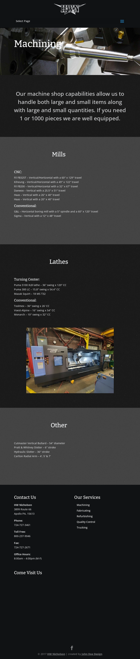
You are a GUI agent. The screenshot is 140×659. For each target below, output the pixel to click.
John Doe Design (92, 654)
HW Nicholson (56, 654)
